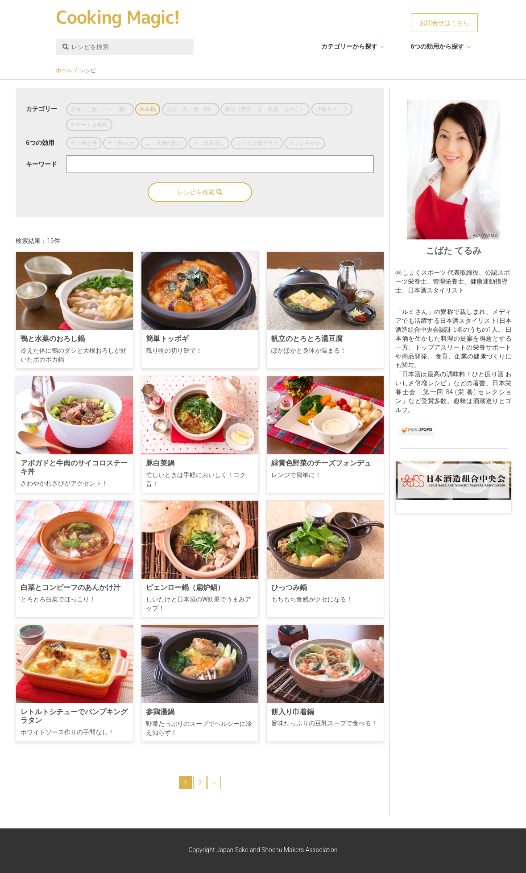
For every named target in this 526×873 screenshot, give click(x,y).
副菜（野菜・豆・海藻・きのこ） (265, 109)
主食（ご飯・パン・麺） (99, 109)
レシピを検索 (199, 192)
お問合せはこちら (444, 22)
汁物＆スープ (332, 109)
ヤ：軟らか (121, 143)
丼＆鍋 (148, 109)
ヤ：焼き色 (83, 143)
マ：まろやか (305, 143)
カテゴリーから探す (349, 46)
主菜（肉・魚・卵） (190, 109)
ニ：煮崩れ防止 (163, 143)
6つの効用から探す (437, 46)
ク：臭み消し (209, 143)
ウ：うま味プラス (257, 143)
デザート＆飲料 (89, 125)
